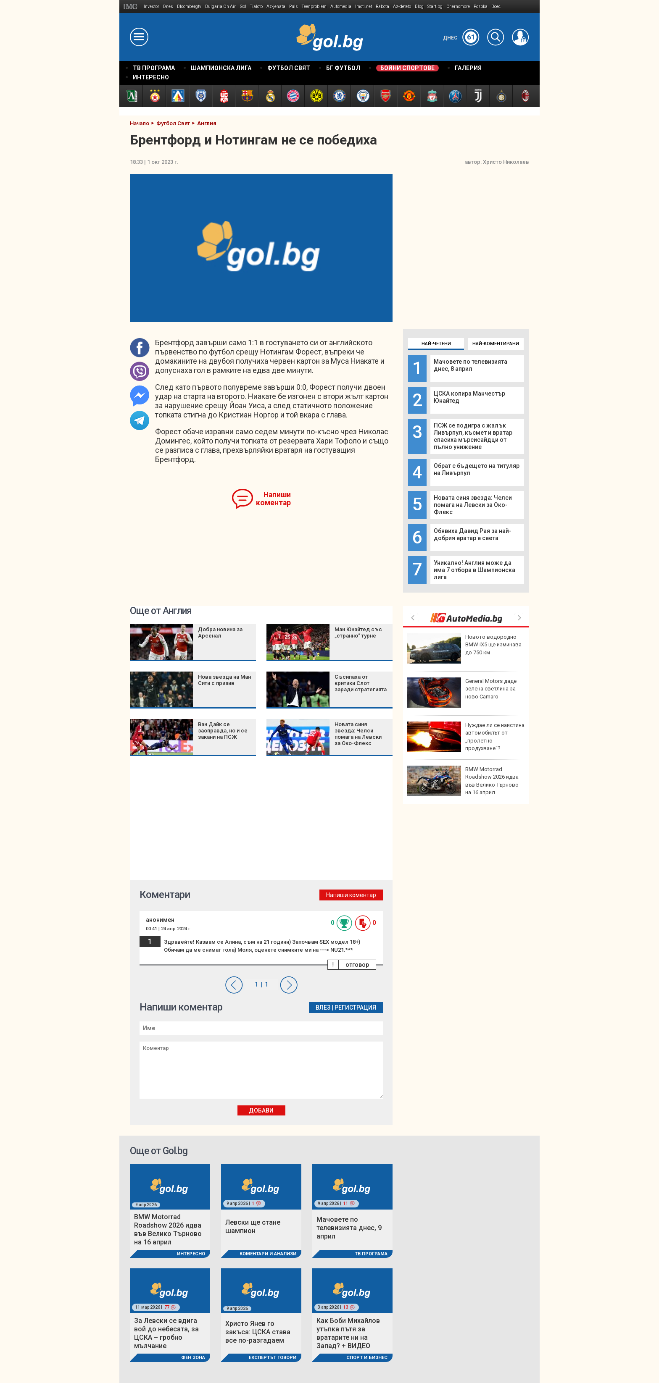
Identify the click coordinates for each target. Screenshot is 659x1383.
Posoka (481, 6)
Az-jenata (275, 6)
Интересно (191, 1254)
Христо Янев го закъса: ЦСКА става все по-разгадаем (257, 1332)
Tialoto (256, 6)
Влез (323, 1007)
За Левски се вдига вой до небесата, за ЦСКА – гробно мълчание (166, 1333)
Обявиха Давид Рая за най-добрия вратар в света (472, 534)
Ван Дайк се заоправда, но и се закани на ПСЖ (223, 730)
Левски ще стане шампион (252, 1226)
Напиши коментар (273, 499)
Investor (151, 6)
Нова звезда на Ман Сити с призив (224, 680)
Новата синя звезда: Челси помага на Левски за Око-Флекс (473, 504)
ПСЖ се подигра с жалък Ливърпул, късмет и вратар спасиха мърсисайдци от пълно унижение (473, 436)
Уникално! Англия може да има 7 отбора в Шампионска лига (474, 569)
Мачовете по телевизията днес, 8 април (470, 365)
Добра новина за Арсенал (220, 632)
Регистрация (355, 1007)
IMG (132, 6)
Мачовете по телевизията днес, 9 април (349, 1227)
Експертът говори (272, 1357)
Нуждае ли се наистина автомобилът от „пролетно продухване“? (466, 737)
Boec (496, 6)
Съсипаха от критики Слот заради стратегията (361, 683)
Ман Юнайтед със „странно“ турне (358, 632)
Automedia (340, 6)
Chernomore (458, 6)
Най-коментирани (495, 343)
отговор (357, 964)
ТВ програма (371, 1254)
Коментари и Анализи (268, 1254)
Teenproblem (314, 6)
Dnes (168, 6)
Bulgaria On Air (220, 6)
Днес (461, 38)
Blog (419, 6)
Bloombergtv (189, 6)
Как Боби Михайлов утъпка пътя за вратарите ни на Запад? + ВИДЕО (348, 1333)
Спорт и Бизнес (366, 1357)
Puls (293, 6)
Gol (243, 6)
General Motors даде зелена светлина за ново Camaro (462, 692)
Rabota (382, 6)
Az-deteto (402, 6)
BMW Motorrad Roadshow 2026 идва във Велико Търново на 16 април (463, 781)
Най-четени (436, 343)
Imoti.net (363, 6)
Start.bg (435, 6)
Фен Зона (193, 1357)
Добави (261, 1110)
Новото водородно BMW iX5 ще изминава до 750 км (464, 648)
